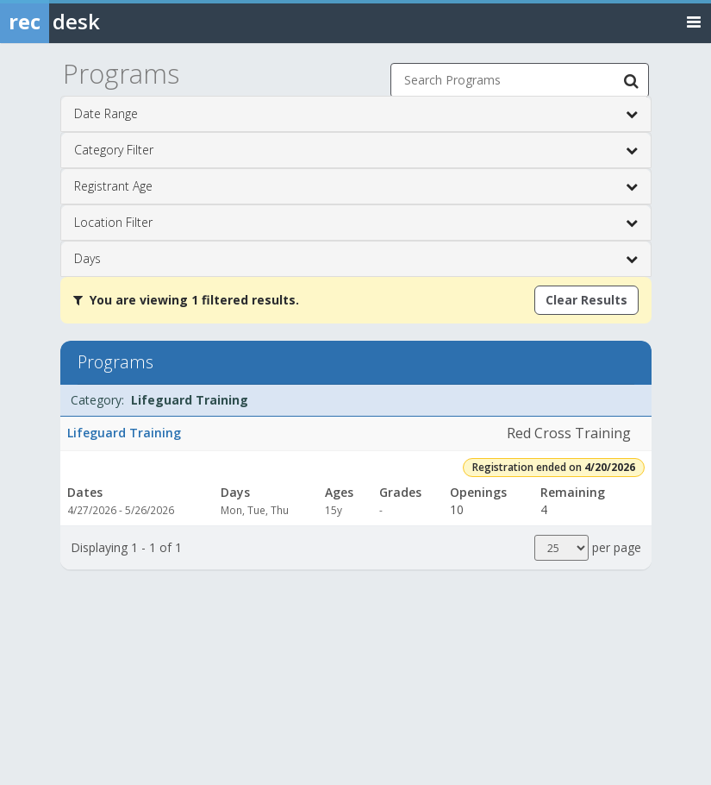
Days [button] (356, 259)
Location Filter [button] (356, 222)
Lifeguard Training (124, 432)
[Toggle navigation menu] (694, 21)
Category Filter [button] (356, 150)
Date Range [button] (356, 114)
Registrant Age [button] (356, 186)
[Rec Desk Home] (95, 21)
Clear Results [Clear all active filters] (586, 300)
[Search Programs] (631, 80)
